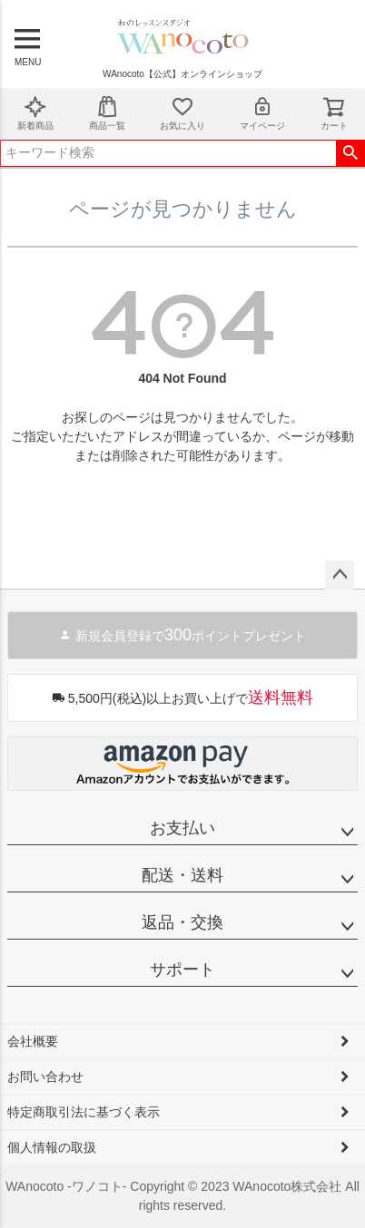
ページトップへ (339, 575)
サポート (182, 969)
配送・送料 (182, 875)
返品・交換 (182, 922)
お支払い (182, 828)
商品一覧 (107, 113)
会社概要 (32, 1041)
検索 (350, 153)
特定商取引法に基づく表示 (83, 1112)
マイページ (262, 113)
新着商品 (35, 113)
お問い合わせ (45, 1076)
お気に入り (182, 113)
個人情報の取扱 (51, 1147)
